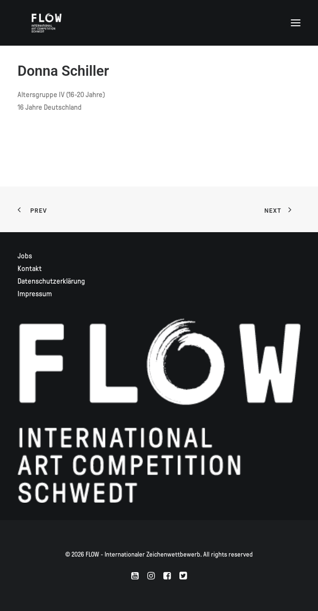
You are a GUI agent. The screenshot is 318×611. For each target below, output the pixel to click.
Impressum (35, 294)
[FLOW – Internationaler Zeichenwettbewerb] (47, 23)
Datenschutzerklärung (51, 281)
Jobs (25, 256)
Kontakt (30, 268)
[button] (295, 23)
